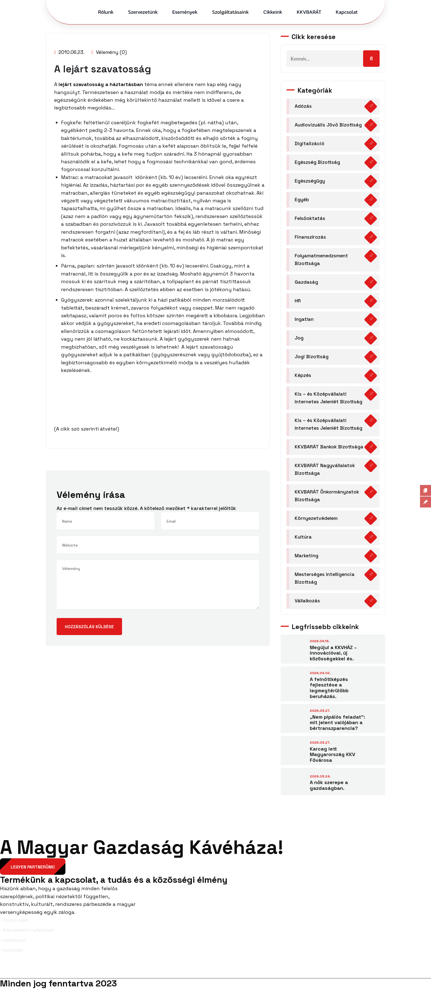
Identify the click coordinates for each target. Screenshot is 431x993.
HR (298, 302)
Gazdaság (306, 283)
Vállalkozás (308, 605)
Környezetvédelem (316, 521)
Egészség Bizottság (318, 162)
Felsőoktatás (310, 219)
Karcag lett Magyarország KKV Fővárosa (332, 758)
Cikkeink (272, 12)
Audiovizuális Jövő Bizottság (329, 125)
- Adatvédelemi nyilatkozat (27, 934)
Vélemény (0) (110, 52)
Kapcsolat (347, 12)
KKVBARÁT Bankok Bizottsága (330, 449)
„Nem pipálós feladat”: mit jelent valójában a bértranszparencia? (337, 726)
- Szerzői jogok (14, 924)
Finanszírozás (311, 238)
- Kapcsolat (11, 954)
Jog (299, 339)
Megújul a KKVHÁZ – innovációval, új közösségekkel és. (333, 657)
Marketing (307, 559)
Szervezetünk (143, 12)
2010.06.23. (69, 52)
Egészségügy (310, 181)
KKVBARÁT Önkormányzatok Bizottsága (327, 499)
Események (185, 12)
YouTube (417, 973)
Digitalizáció (310, 144)
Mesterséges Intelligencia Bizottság (325, 582)
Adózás (303, 106)
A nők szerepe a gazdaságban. (329, 789)
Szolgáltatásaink (230, 12)
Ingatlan (304, 321)
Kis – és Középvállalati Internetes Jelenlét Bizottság (329, 400)
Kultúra (303, 540)
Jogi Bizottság (312, 358)
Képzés (303, 377)
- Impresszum (13, 944)
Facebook (14, 973)
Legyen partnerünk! (33, 870)
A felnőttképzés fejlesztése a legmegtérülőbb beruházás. (329, 691)
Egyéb (302, 200)
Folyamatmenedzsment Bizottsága (322, 260)
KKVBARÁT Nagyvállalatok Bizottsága (325, 472)
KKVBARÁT (309, 12)
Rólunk (106, 12)
